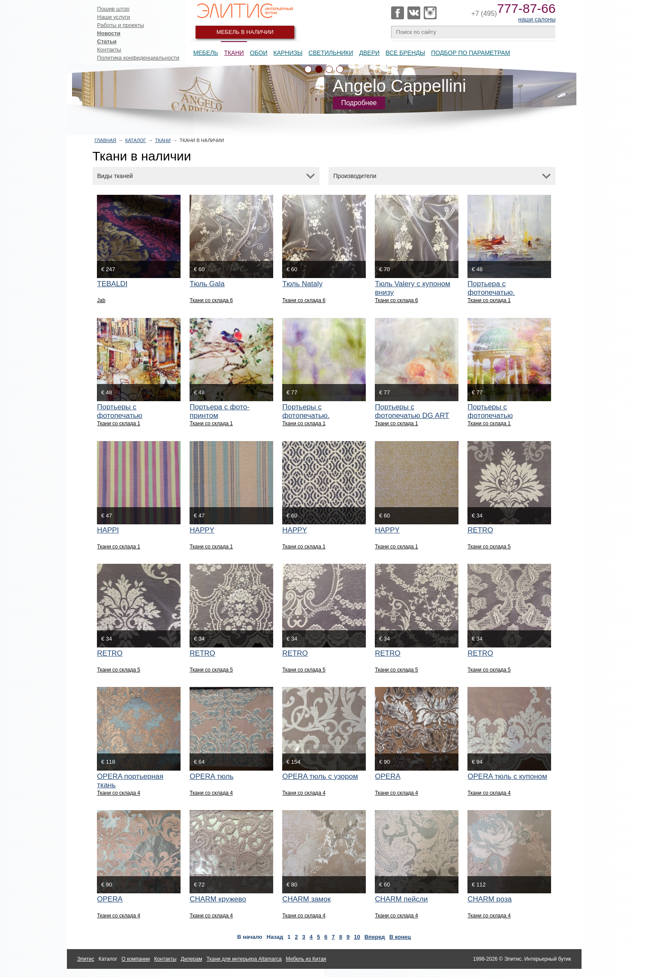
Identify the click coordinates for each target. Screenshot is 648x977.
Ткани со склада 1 (489, 300)
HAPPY (202, 530)
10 (357, 937)
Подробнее (359, 102)
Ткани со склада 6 (211, 300)
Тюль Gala (207, 284)
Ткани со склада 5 (489, 547)
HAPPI (108, 530)
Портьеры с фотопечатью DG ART (412, 411)
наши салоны (536, 19)
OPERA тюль (211, 776)
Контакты (109, 49)
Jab (101, 300)
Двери (369, 52)
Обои (259, 52)
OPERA (388, 776)
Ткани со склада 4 (118, 793)
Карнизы (288, 52)
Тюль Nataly (302, 284)
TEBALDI (112, 284)
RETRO (480, 530)
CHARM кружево (218, 899)
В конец (400, 937)
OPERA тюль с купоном (507, 776)
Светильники (330, 52)
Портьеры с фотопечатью (119, 411)
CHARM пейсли (401, 899)
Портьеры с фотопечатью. (305, 411)
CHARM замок (306, 899)
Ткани (234, 52)
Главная (105, 140)
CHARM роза (489, 899)
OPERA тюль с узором (320, 776)
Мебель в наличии (245, 32)
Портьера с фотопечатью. (491, 288)
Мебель (205, 52)
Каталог (135, 140)
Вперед (375, 937)
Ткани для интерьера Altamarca (243, 959)
